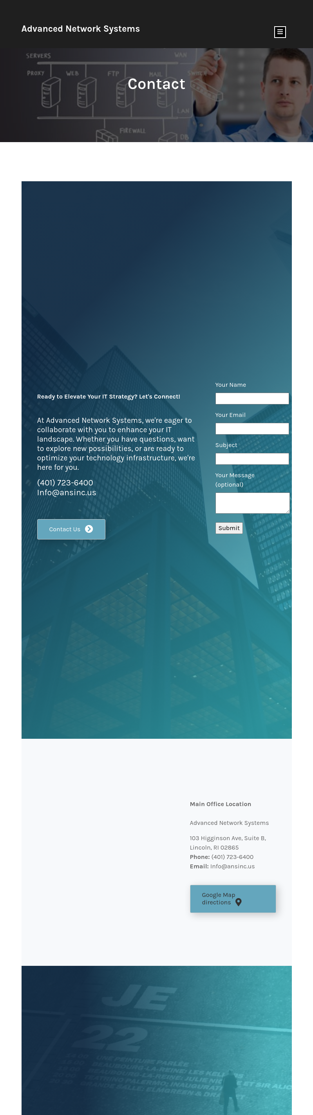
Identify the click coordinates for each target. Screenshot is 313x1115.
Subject (226, 445)
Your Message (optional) (235, 479)
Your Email (230, 415)
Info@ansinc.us (66, 492)
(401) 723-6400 (65, 482)
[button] (71, 529)
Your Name (230, 384)
